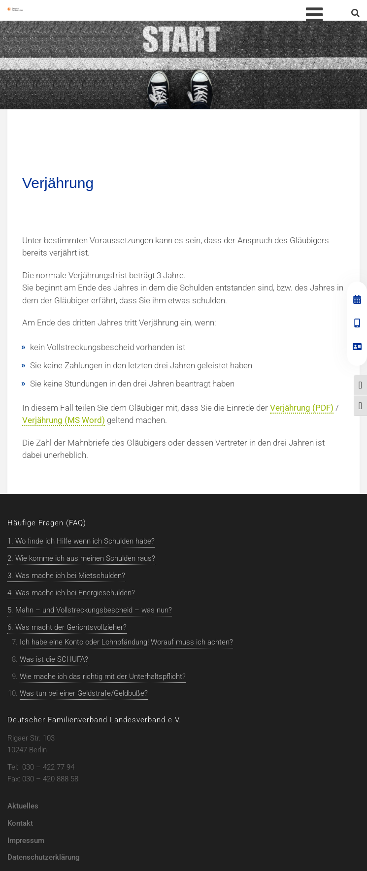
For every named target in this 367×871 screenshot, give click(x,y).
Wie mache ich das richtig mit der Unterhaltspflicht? (103, 676)
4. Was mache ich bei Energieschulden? (71, 592)
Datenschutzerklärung (43, 857)
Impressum (25, 840)
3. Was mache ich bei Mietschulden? (66, 575)
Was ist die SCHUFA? (54, 659)
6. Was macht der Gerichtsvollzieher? (67, 627)
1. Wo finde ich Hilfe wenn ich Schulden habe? (81, 541)
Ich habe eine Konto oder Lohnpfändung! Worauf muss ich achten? (126, 642)
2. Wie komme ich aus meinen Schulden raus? (81, 558)
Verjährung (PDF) (302, 408)
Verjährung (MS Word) (63, 420)
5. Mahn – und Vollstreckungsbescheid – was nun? (89, 610)
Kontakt (20, 823)
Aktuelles (22, 806)
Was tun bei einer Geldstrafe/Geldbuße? (84, 693)
